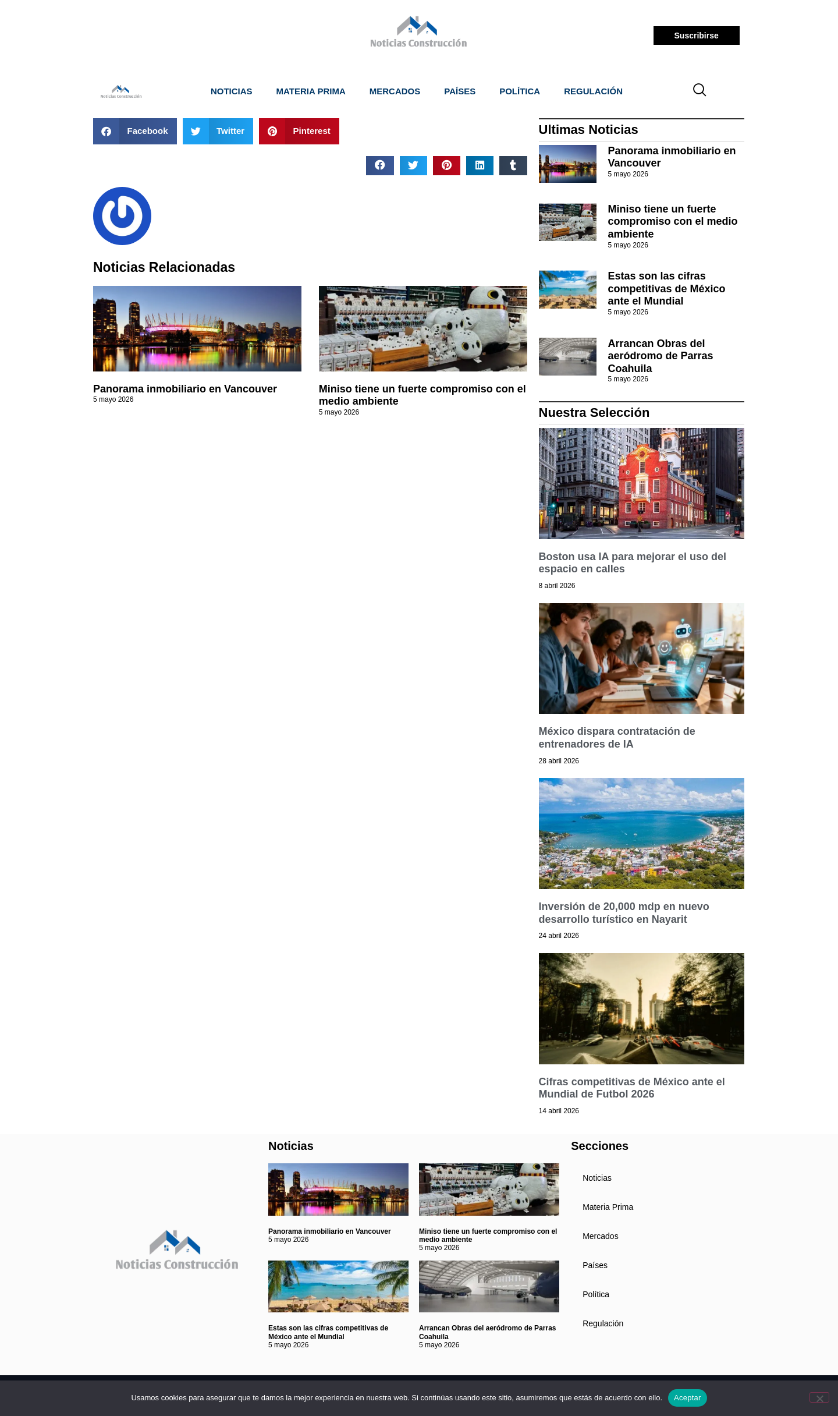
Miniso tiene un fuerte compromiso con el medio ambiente (673, 221)
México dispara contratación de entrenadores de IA (617, 737)
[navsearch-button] (700, 91)
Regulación (593, 91)
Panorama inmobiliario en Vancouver (185, 389)
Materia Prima (311, 91)
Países (459, 91)
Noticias (232, 91)
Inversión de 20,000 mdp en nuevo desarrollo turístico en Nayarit (624, 913)
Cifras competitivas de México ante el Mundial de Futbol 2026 (632, 1088)
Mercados (395, 91)
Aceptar (687, 1397)
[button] (135, 131)
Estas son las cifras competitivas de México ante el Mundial (667, 288)
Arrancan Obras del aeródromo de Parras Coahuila (660, 356)
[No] (819, 1397)
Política (519, 91)
